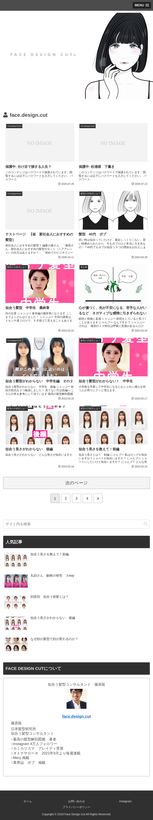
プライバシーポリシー (76, 807)
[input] (76, 524)
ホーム (28, 801)
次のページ (76, 482)
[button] (145, 524)
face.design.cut (76, 716)
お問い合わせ (76, 801)
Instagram (125, 801)
